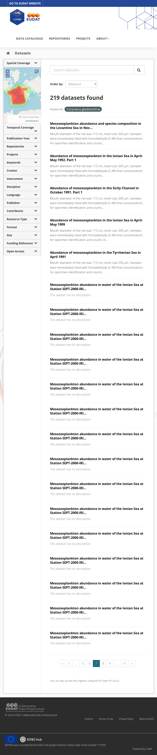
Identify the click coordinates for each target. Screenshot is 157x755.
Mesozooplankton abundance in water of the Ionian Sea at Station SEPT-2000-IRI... (96, 286)
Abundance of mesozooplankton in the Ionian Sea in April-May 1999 (96, 222)
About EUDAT (146, 719)
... (76, 663)
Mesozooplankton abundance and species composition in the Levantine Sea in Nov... (95, 125)
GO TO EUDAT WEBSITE (25, 3)
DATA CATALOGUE (29, 38)
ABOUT (102, 38)
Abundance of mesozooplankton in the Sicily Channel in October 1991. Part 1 (94, 190)
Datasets (23, 53)
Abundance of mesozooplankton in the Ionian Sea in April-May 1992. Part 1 (96, 158)
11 (124, 663)
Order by (56, 84)
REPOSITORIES (59, 38)
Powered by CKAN (142, 749)
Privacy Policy (126, 719)
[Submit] (139, 70)
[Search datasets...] (92, 70)
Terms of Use (106, 719)
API (100, 680)
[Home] (8, 53)
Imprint (89, 719)
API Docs (113, 680)
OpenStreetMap (30, 117)
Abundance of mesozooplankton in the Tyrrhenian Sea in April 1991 (95, 254)
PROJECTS (83, 38)
